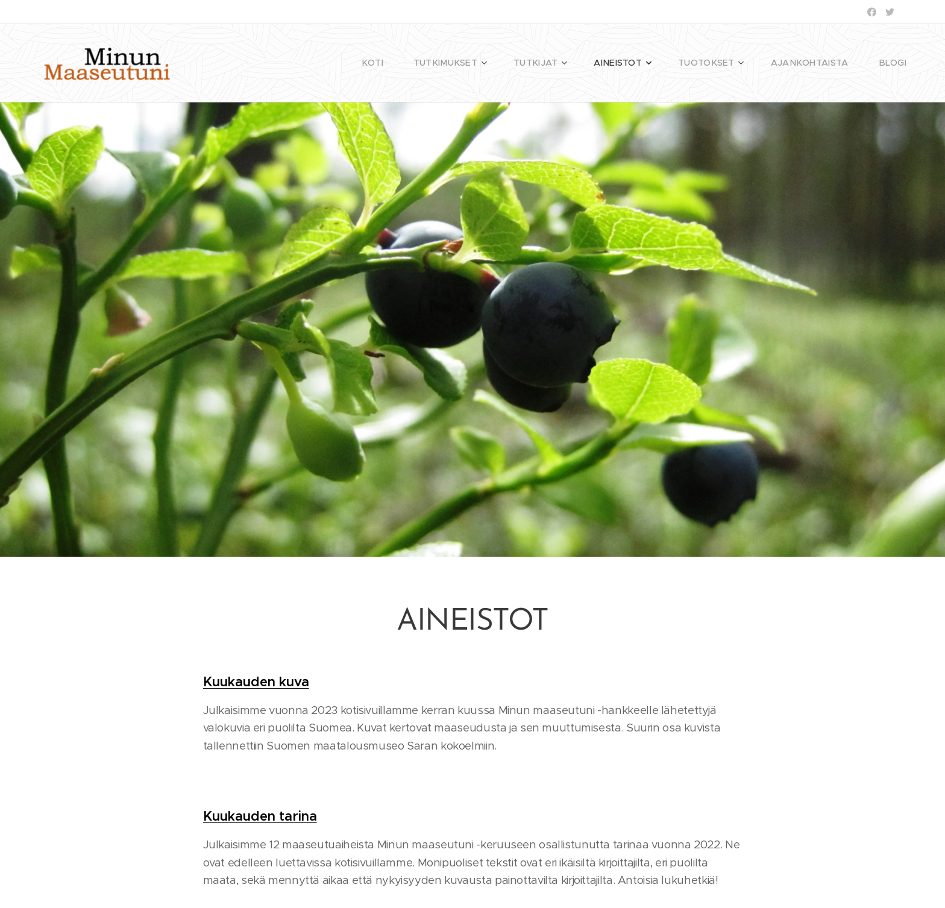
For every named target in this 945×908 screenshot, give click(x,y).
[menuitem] (413, 63)
